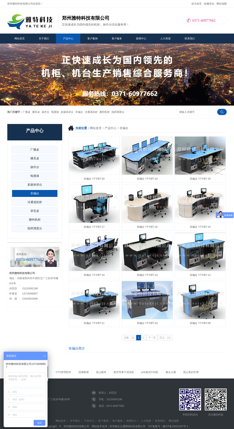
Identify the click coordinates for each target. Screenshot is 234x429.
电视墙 (55, 111)
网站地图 (221, 3)
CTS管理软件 (63, 372)
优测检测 (83, 372)
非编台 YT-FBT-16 (147, 226)
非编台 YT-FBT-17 (94, 226)
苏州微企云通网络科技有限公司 (128, 426)
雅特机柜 (104, 111)
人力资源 (165, 38)
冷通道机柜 (91, 111)
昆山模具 (101, 372)
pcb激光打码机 (149, 372)
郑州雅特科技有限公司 (76, 426)
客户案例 (92, 38)
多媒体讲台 (67, 111)
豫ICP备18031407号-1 (175, 426)
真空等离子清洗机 (124, 372)
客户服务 (117, 38)
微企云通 (171, 372)
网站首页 (19, 38)
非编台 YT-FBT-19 (147, 178)
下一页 (152, 337)
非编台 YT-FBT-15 (200, 226)
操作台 (45, 111)
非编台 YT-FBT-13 (147, 274)
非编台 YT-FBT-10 (147, 323)
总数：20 (129, 337)
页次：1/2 (165, 337)
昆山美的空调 (191, 372)
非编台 (79, 111)
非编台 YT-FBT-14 (94, 274)
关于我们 (44, 38)
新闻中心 (141, 38)
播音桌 (36, 111)
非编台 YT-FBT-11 (94, 323)
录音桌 (34, 210)
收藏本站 (209, 3)
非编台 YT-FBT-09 (200, 323)
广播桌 (26, 111)
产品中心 (68, 38)
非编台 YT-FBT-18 (200, 178)
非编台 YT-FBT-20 (94, 178)
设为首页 (196, 3)
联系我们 (190, 38)
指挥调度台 (118, 111)
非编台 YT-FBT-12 (200, 274)
